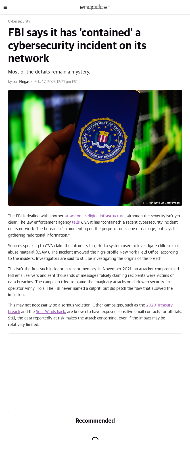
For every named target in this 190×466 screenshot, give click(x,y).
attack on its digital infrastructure (95, 216)
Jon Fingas (21, 82)
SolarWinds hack (50, 312)
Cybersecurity (19, 21)
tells (76, 222)
